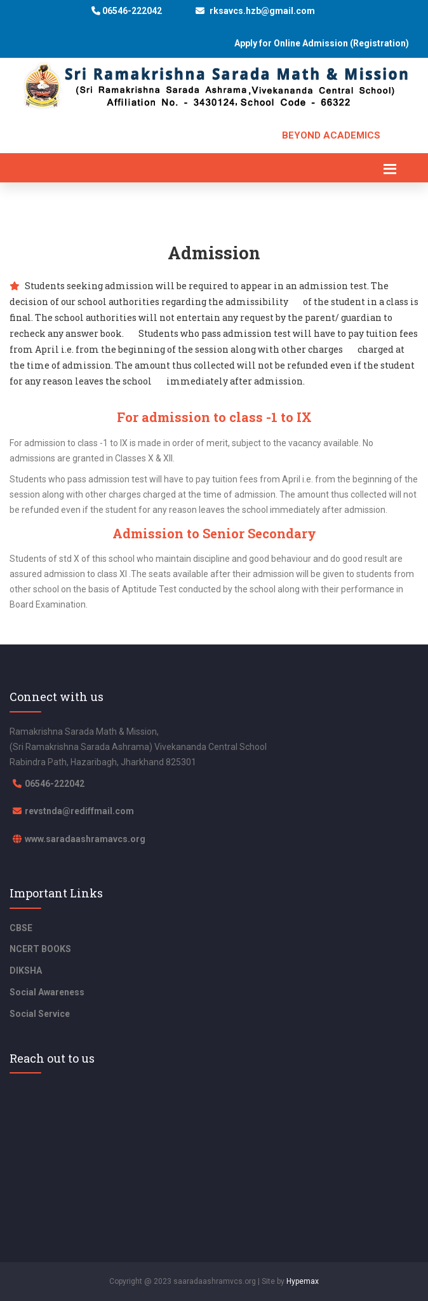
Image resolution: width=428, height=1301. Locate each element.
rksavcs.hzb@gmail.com (255, 11)
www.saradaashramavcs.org (85, 839)
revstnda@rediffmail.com (79, 811)
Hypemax (302, 1281)
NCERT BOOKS (40, 949)
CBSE (21, 928)
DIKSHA (26, 970)
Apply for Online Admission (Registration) (321, 43)
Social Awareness (47, 992)
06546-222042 (126, 11)
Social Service (40, 1014)
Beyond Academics (331, 135)
